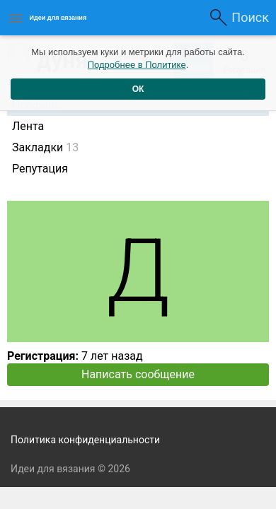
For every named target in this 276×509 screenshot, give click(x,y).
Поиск (250, 17)
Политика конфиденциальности (85, 439)
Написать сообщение (138, 374)
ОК (138, 89)
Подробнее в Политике (137, 64)
